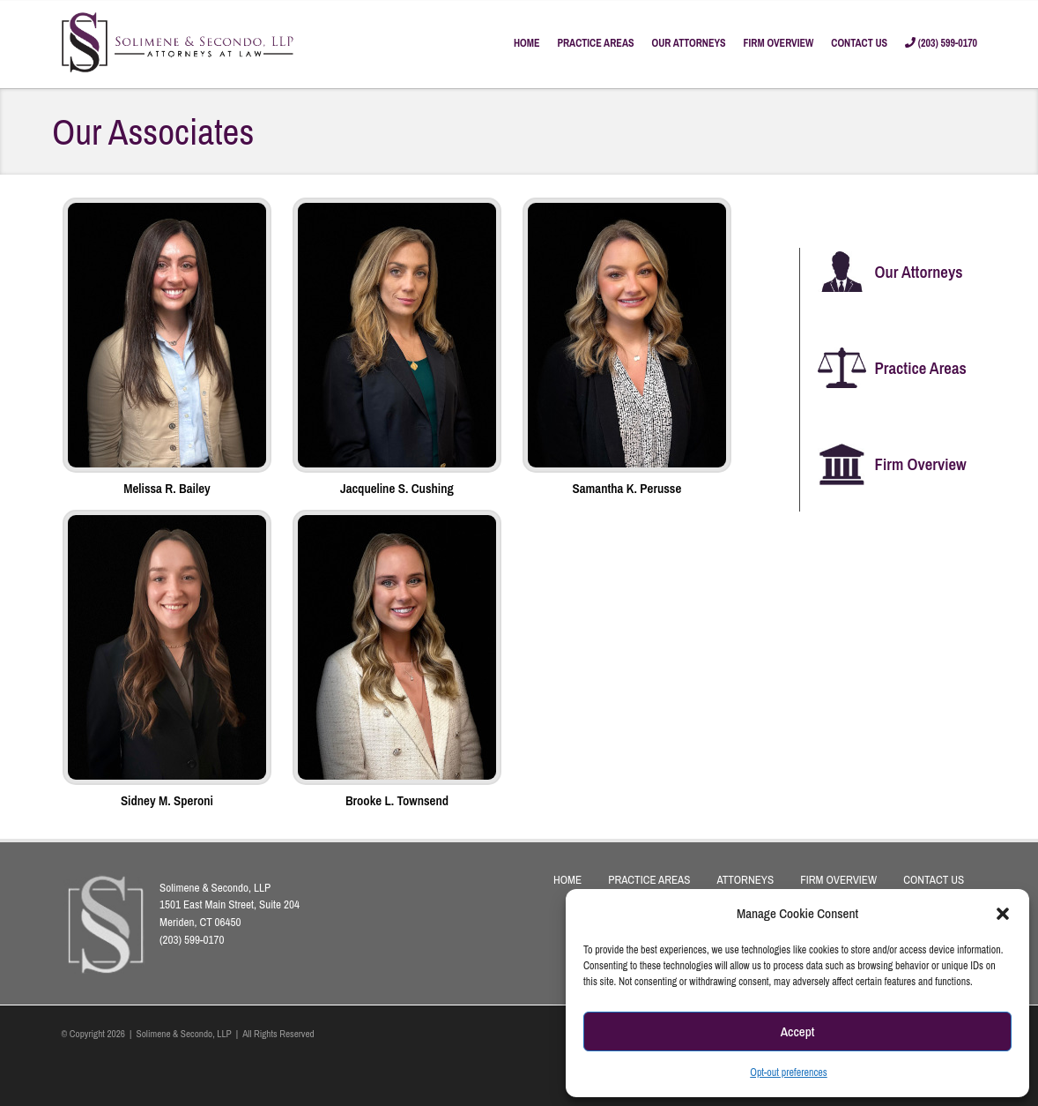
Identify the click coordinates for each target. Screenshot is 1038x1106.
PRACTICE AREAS (595, 43)
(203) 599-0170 (941, 43)
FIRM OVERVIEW (779, 43)
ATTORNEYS (745, 879)
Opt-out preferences (788, 1072)
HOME (527, 43)
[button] (1003, 914)
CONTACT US (859, 43)
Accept (798, 1031)
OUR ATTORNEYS (689, 43)
